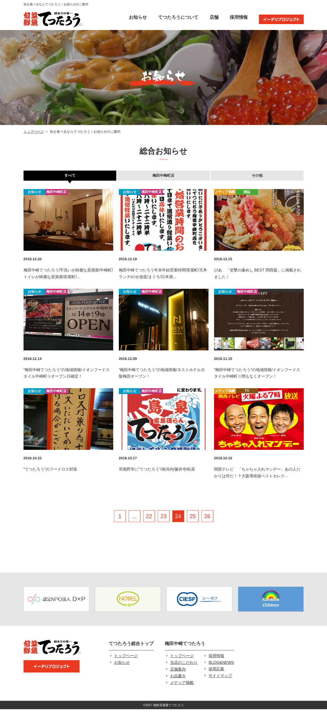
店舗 (214, 17)
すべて (69, 176)
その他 (257, 176)
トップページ (34, 132)
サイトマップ (220, 678)
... (134, 519)
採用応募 (216, 671)
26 (207, 519)
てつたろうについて (178, 17)
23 (163, 519)
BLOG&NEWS (221, 665)
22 (149, 519)
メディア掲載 (182, 685)
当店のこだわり (184, 665)
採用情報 (239, 17)
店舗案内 (178, 672)
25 (192, 519)
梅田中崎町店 (163, 176)
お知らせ (138, 17)
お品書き (178, 678)
